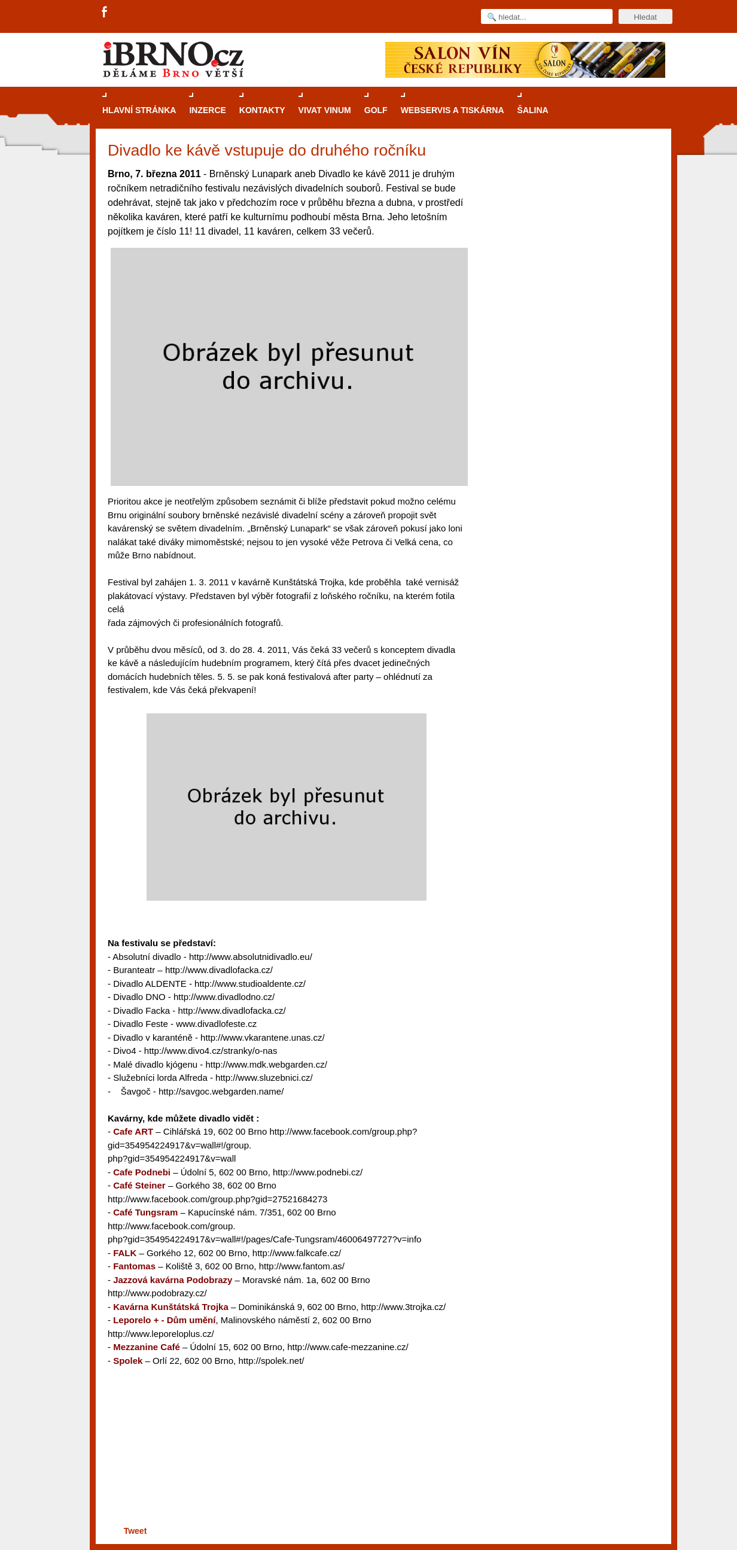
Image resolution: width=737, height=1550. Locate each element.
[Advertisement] (284, 1476)
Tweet (135, 1531)
